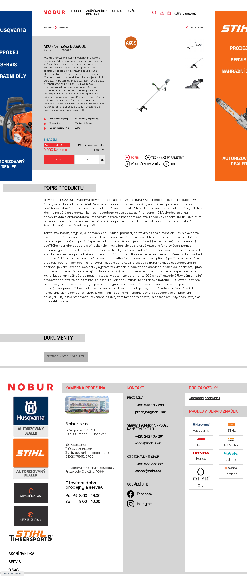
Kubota (231, 459)
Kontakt (92, 14)
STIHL (231, 430)
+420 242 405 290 (149, 408)
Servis (117, 11)
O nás (130, 11)
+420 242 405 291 (149, 439)
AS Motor (231, 445)
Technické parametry (167, 160)
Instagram (144, 507)
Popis (135, 160)
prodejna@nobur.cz (150, 415)
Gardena (231, 474)
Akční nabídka (96, 11)
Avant (201, 445)
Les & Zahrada (49, 28)
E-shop (76, 11)
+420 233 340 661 (149, 467)
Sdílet (174, 166)
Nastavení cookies (12, 573)
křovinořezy (63, 28)
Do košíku (58, 160)
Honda (201, 459)
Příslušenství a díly (146, 166)
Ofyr (201, 479)
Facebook (144, 497)
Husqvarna (201, 430)
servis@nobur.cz (148, 446)
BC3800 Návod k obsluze (66, 359)
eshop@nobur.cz (148, 474)
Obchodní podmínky (204, 401)
